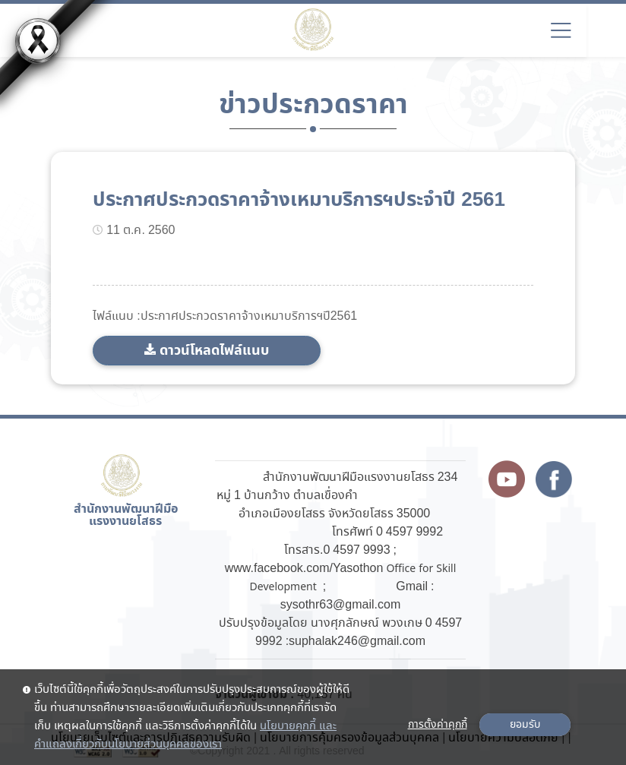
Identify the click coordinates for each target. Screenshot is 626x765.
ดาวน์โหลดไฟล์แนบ (214, 350)
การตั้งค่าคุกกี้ (437, 724)
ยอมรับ (525, 724)
